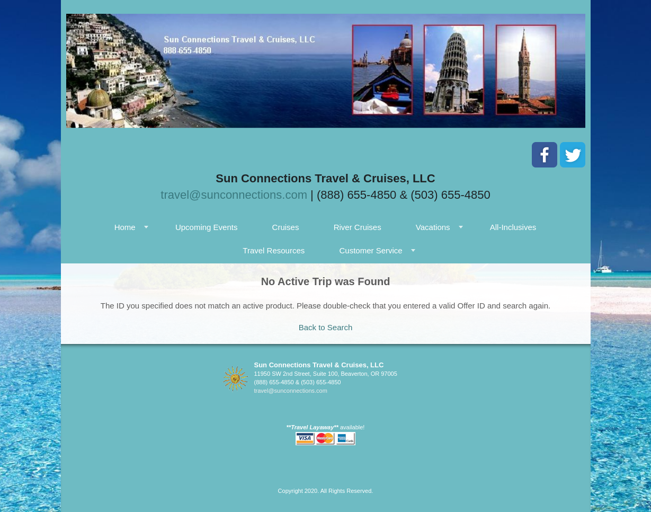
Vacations (433, 227)
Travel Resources (274, 250)
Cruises (285, 227)
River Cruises (357, 227)
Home (125, 227)
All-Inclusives (513, 227)
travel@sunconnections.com (233, 194)
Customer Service (370, 250)
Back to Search (326, 327)
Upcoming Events (206, 227)
